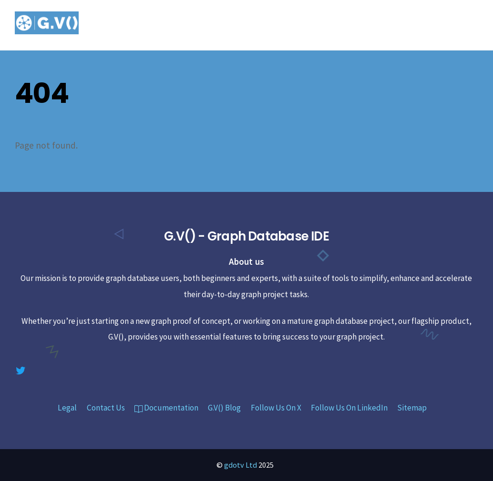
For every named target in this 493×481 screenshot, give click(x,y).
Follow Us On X (276, 407)
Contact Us (106, 407)
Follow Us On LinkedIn (349, 407)
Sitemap (412, 407)
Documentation (166, 407)
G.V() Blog (224, 407)
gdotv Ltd (240, 465)
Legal (67, 407)
